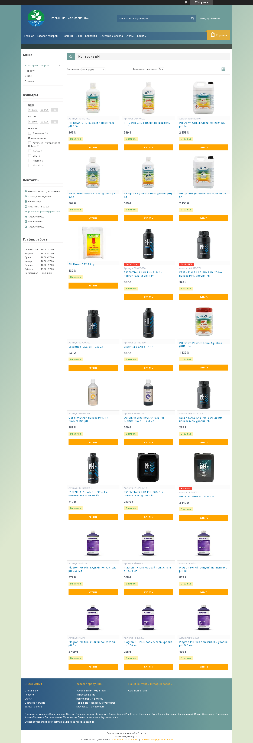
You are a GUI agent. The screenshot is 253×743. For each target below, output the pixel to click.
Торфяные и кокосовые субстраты (95, 702)
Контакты (91, 35)
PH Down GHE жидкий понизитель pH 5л (202, 124)
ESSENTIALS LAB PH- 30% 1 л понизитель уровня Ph (88, 494)
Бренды (141, 35)
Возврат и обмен (34, 706)
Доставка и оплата (111, 35)
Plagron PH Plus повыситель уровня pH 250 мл (148, 643)
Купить (93, 147)
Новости (30, 70)
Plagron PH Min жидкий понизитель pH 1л (203, 569)
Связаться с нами (138, 690)
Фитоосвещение (85, 694)
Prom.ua (142, 733)
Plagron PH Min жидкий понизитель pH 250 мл (92, 569)
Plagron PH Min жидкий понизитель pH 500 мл (148, 569)
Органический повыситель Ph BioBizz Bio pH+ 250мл (144, 419)
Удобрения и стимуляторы (91, 690)
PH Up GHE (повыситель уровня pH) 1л (148, 195)
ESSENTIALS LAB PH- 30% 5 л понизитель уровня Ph (143, 494)
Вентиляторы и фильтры (89, 698)
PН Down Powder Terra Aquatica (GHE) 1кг (200, 345)
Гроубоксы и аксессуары (90, 706)
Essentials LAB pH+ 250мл (86, 346)
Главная (29, 35)
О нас (79, 35)
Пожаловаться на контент (125, 739)
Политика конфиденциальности (157, 739)
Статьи (130, 35)
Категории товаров (37, 65)
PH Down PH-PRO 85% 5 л (196, 496)
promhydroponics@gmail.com (44, 211)
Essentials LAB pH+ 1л (138, 346)
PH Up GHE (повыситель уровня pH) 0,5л (93, 195)
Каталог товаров (47, 35)
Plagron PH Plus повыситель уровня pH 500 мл (203, 643)
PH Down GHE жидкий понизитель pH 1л (147, 124)
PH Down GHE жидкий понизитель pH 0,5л (92, 124)
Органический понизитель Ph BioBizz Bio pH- (88, 419)
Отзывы (29, 81)
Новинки (68, 35)
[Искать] (192, 18)
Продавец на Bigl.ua (126, 736)
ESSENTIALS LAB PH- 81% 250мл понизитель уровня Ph (201, 274)
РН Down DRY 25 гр (82, 264)
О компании (31, 690)
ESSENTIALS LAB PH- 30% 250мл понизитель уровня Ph (201, 419)
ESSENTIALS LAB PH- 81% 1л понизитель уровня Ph (143, 274)
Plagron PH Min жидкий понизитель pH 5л (92, 643)
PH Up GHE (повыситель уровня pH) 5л (203, 195)
